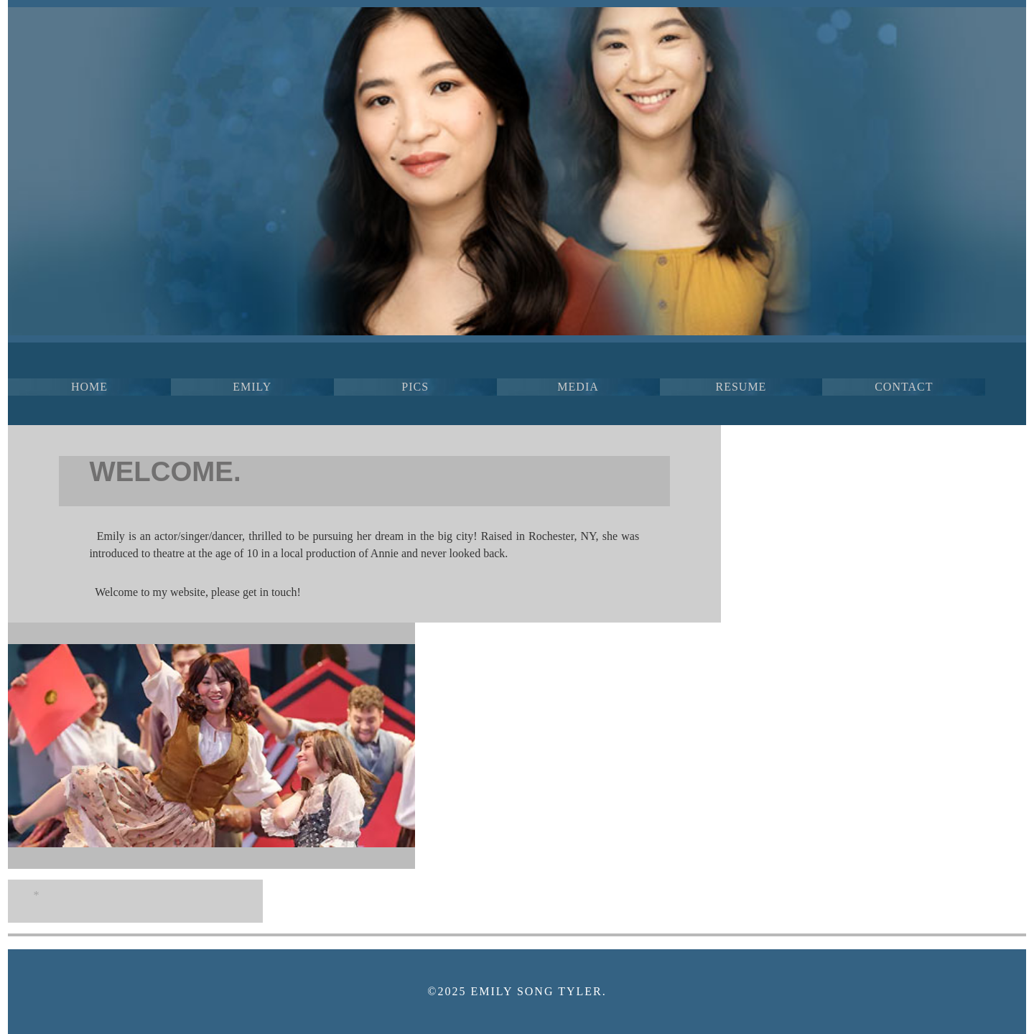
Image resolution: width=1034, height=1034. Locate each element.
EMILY (252, 387)
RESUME (740, 387)
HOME (89, 387)
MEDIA (577, 387)
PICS (415, 387)
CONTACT (904, 387)
